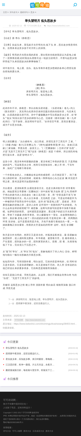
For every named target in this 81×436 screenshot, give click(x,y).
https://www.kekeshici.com (58, 26)
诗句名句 (13, 12)
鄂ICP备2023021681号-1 (13, 422)
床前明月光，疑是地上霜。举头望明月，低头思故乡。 (42, 299)
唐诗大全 (27, 431)
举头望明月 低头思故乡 (17, 348)
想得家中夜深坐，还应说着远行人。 (33, 303)
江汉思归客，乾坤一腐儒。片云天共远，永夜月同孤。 (30, 364)
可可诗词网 (32, 26)
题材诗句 (24, 12)
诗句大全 (7, 431)
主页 (5, 12)
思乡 (32, 12)
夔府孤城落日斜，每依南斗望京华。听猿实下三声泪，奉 (30, 370)
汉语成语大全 (38, 431)
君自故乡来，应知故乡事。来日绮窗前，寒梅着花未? (30, 359)
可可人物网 (17, 431)
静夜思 (40, 85)
